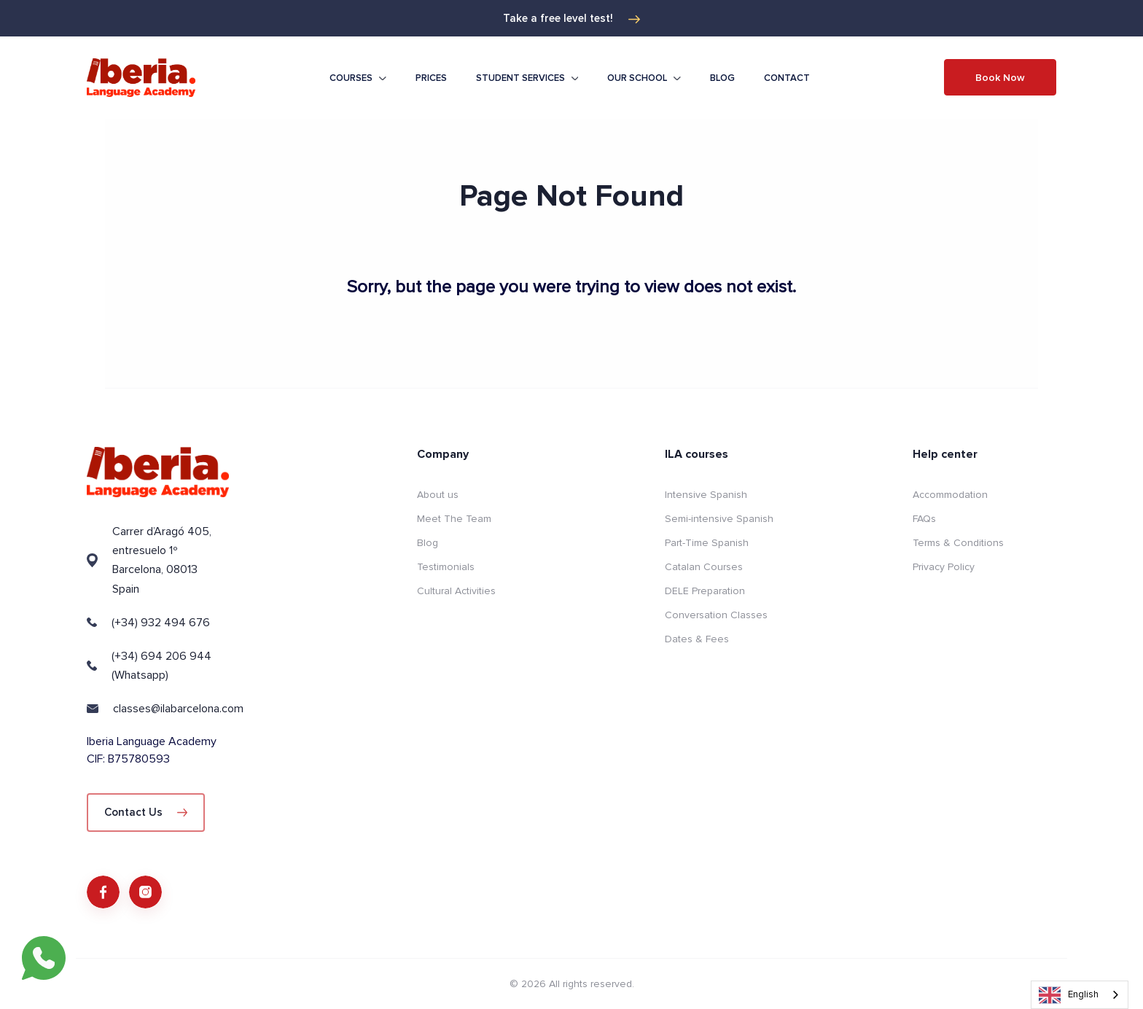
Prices (431, 78)
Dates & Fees (697, 639)
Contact (787, 78)
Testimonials (446, 567)
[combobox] (1079, 995)
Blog (722, 78)
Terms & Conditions (958, 543)
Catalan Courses (704, 567)
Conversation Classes (716, 615)
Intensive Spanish (706, 494)
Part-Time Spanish (707, 543)
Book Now (1000, 77)
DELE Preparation (705, 591)
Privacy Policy (944, 567)
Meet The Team (454, 519)
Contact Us (145, 812)
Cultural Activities (456, 591)
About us (438, 494)
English (1069, 995)
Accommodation (950, 494)
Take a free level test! (571, 18)
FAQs (924, 519)
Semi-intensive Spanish (719, 519)
